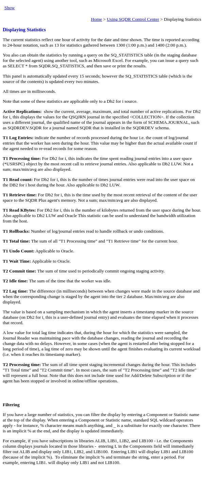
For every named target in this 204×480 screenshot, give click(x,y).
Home (96, 19)
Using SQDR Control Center (133, 19)
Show (9, 7)
